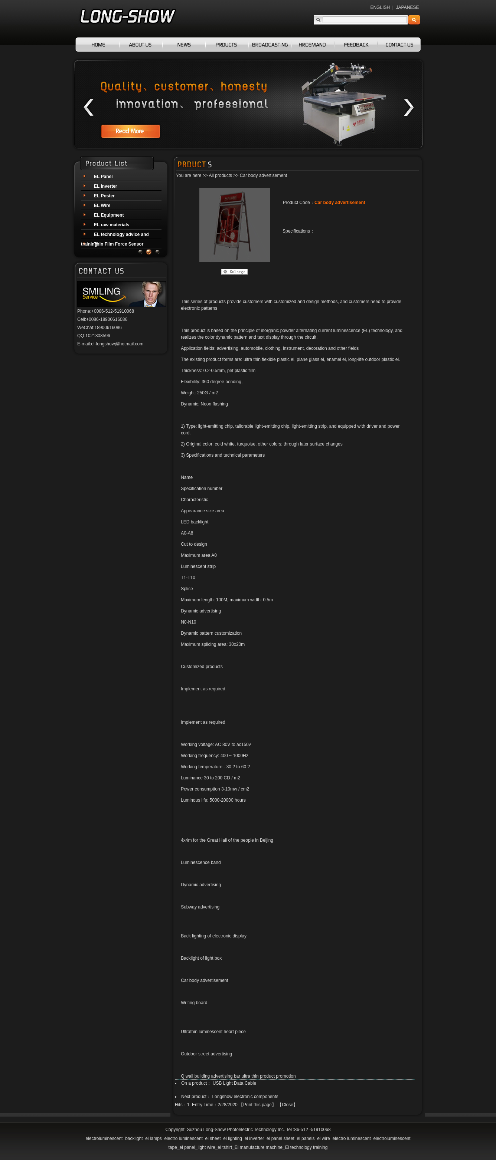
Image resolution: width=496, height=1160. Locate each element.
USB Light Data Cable (234, 1083)
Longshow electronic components (245, 1096)
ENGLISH (380, 7)
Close (287, 1104)
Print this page (257, 1104)
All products (220, 175)
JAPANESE (407, 7)
